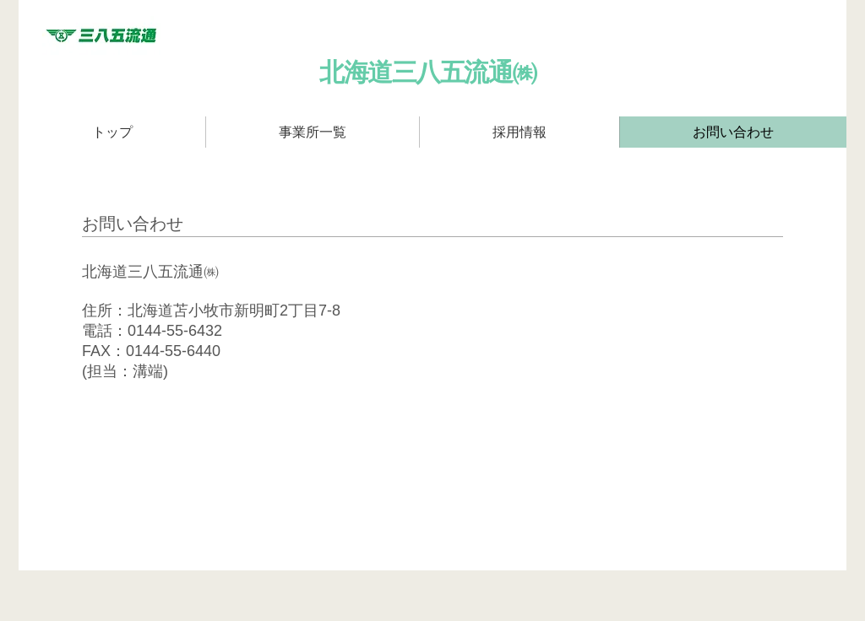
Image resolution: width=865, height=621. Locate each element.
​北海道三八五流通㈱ (427, 72)
